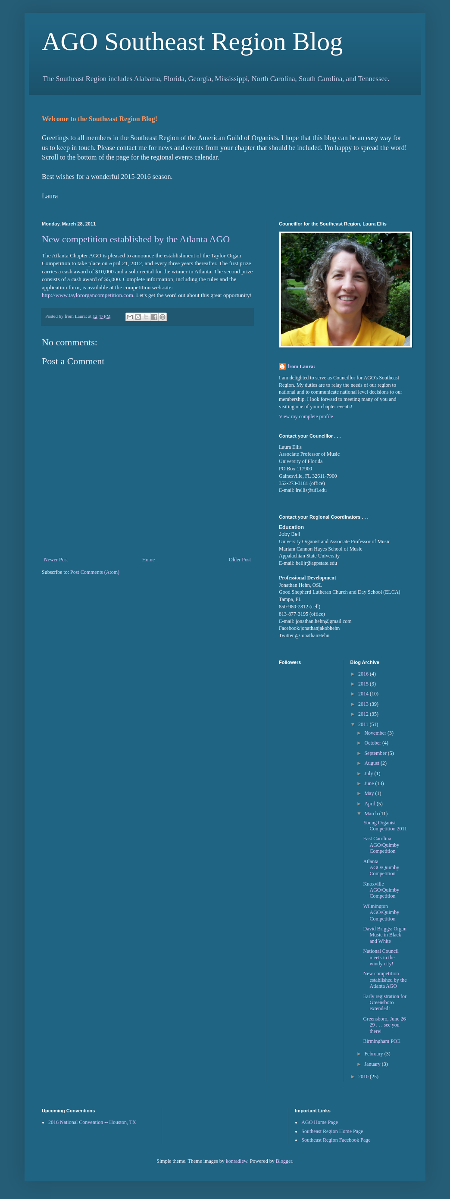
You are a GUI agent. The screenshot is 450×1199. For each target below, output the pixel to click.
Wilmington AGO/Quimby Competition (381, 912)
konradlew (236, 1161)
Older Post (240, 560)
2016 (364, 674)
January (372, 1064)
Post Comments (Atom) (94, 572)
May (369, 793)
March (371, 814)
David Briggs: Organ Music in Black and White (384, 935)
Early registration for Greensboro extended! (384, 1002)
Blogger (284, 1161)
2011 (364, 724)
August (372, 763)
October (373, 743)
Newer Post (56, 560)
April (370, 804)
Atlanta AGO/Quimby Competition (381, 867)
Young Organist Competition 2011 (385, 826)
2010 (364, 1077)
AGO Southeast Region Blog (192, 41)
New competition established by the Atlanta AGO (136, 239)
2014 (364, 694)
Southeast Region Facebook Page (335, 1140)
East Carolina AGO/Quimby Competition (381, 845)
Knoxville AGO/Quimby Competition (381, 890)
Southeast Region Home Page (332, 1131)
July (369, 773)
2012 (364, 714)
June (369, 783)
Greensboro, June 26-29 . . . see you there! (385, 1025)
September (376, 753)
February (374, 1054)
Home (148, 560)
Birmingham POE (381, 1041)
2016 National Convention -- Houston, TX (92, 1122)
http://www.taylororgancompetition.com (87, 295)
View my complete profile (306, 416)
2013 (364, 704)
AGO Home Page (319, 1122)
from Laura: (301, 366)
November (376, 733)
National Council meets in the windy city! (380, 957)
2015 (364, 684)
